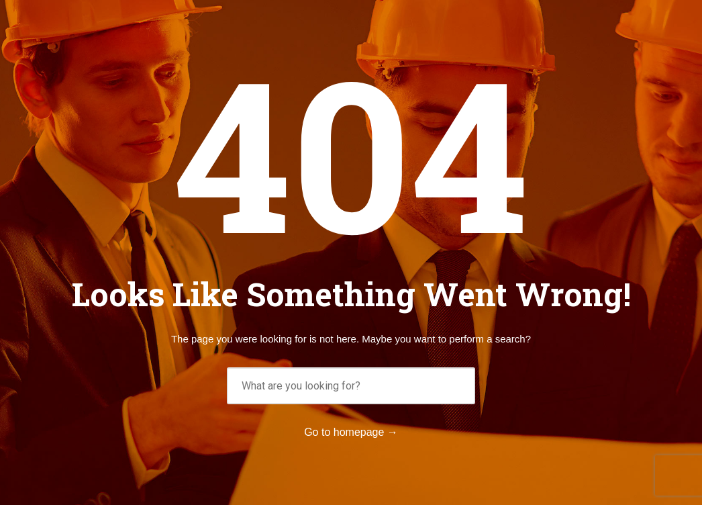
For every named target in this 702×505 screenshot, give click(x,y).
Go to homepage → (351, 432)
